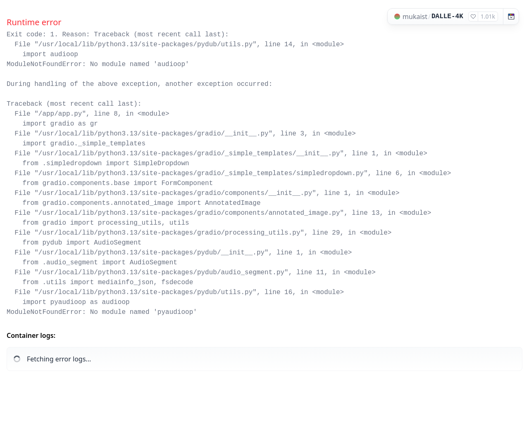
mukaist (415, 16)
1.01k (488, 16)
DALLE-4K (447, 16)
